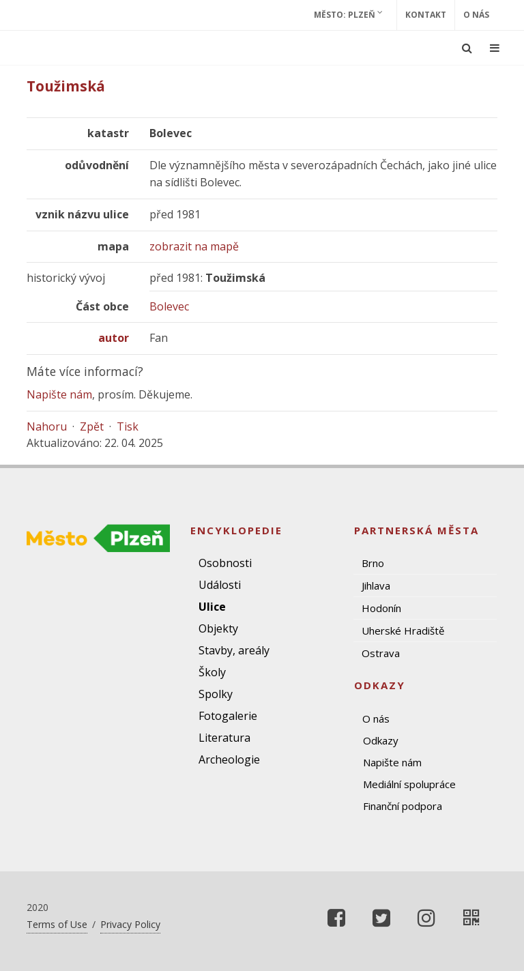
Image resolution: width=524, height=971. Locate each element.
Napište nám (59, 394)
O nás (476, 14)
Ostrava (381, 653)
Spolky (216, 693)
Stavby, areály (234, 650)
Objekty (218, 628)
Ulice (212, 606)
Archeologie (229, 759)
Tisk (128, 426)
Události (220, 584)
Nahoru (47, 426)
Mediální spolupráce (409, 784)
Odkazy (380, 740)
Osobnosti (225, 562)
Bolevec (169, 306)
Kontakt (425, 14)
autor (113, 337)
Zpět (92, 426)
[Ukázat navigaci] (494, 48)
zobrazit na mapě (194, 246)
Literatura (224, 737)
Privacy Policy (130, 924)
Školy (212, 672)
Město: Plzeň (348, 14)
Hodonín (381, 608)
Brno (373, 563)
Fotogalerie (228, 715)
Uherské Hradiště (403, 630)
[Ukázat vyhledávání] (467, 48)
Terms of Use (57, 924)
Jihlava (376, 585)
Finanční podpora (402, 806)
